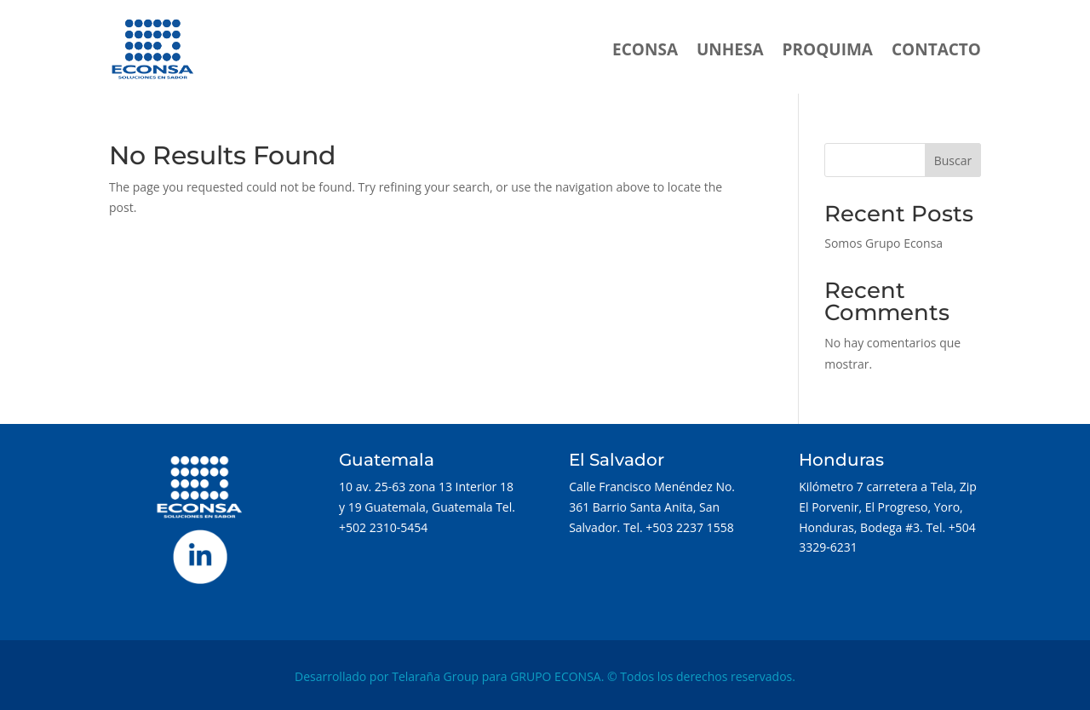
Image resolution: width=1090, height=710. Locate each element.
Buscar (953, 160)
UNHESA (730, 49)
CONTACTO (936, 49)
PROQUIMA (828, 49)
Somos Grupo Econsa (883, 243)
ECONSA (645, 49)
